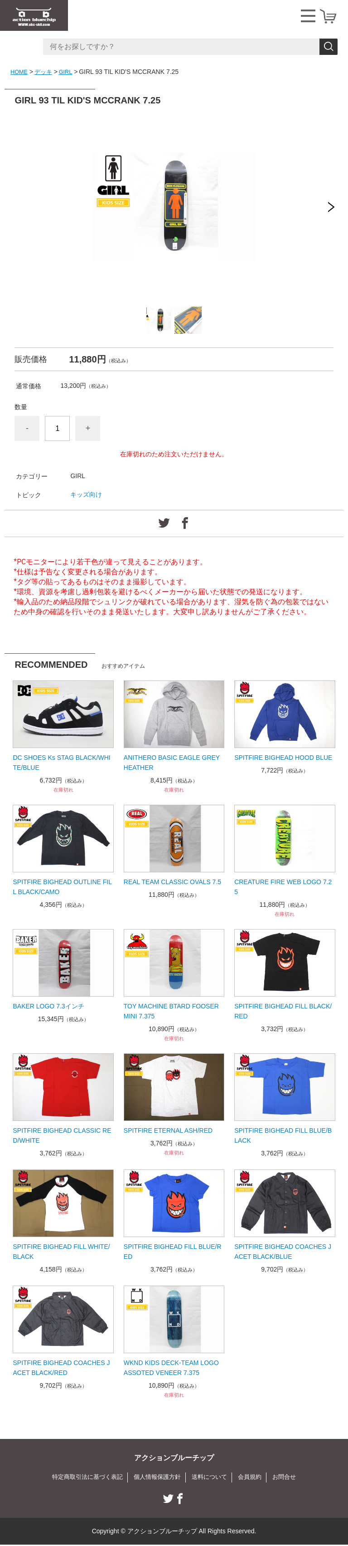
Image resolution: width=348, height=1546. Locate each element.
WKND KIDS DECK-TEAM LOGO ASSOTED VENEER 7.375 (171, 1367)
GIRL (69, 71)
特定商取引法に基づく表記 (82, 1477)
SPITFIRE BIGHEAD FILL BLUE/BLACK (283, 1135)
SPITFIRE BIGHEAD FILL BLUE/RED (173, 1251)
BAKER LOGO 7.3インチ (48, 1006)
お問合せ (291, 1477)
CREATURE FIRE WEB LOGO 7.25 (283, 886)
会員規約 (254, 1477)
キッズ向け (86, 494)
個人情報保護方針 (156, 1477)
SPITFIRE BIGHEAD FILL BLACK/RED (283, 1011)
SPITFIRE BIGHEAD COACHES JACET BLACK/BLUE (282, 1251)
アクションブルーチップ (174, 1458)
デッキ (45, 71)
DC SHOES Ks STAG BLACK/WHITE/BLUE (61, 762)
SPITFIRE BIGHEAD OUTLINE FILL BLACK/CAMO (62, 886)
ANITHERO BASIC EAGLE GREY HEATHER (172, 762)
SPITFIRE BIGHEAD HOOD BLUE (283, 757)
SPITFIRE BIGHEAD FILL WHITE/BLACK (61, 1251)
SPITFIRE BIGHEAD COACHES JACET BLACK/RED (61, 1367)
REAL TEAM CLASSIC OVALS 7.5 (172, 882)
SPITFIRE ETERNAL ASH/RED (168, 1130)
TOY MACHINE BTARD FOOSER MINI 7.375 (171, 1011)
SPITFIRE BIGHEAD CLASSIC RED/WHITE (62, 1135)
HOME (19, 71)
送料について (212, 1477)
